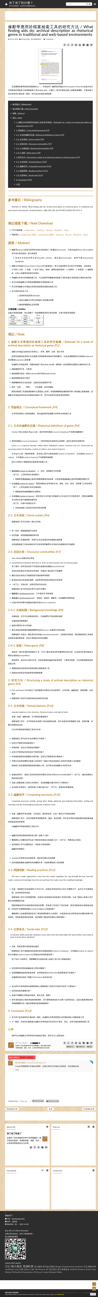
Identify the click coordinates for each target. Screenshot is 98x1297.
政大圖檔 (38, 1266)
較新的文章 (12, 1109)
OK (93, 1294)
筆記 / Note (17, 118)
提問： (11, 1221)
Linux (16, 1269)
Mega (66, 230)
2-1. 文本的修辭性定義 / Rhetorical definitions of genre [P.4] (40, 135)
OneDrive (40, 230)
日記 (7, 1266)
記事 (21, 1269)
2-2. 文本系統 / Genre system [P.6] (30, 139)
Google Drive (29, 230)
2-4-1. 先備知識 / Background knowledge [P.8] (34, 148)
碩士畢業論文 (64, 1269)
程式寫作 (53, 1269)
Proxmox (81, 1269)
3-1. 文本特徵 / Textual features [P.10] (31, 162)
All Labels (16, 1263)
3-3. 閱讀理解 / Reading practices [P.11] (32, 171)
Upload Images (38, 1101)
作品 (85, 1266)
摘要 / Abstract (19, 113)
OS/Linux (38, 1272)
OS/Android (17, 1272)
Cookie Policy (60, 1294)
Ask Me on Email (53, 1101)
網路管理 (92, 1266)
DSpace (27, 1269)
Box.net (49, 230)
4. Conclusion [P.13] (24, 180)
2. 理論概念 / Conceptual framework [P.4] (32, 130)
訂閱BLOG (81, 1046)
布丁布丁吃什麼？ (21, 2)
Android (73, 1269)
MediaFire (58, 230)
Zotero (88, 1269)
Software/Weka (55, 1272)
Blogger (58, 1266)
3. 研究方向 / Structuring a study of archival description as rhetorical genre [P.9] (48, 157)
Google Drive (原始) (28, 234)
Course (45, 1272)
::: (6, 9)
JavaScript (9, 1269)
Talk (32, 1269)
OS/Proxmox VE (41, 1269)
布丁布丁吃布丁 (22, 1043)
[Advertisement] (50, 15)
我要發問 (23, 1057)
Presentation (27, 1272)
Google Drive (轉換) (46, 234)
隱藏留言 (30, 1057)
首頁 (50, 1109)
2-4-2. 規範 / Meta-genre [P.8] (28, 153)
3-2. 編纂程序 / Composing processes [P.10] (33, 166)
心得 (18, 184)
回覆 (17, 1070)
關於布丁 (70, 1046)
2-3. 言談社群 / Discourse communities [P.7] (34, 144)
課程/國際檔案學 (36, 39)
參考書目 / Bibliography (22, 104)
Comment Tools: (13, 1101)
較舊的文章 (89, 1109)
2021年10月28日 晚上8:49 (36, 1063)
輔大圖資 (16, 1266)
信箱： (15, 1219)
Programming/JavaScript (72, 1266)
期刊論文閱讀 (25, 39)
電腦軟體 (28, 1266)
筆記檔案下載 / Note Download (25, 109)
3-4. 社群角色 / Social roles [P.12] (29, 175)
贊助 (89, 1046)
